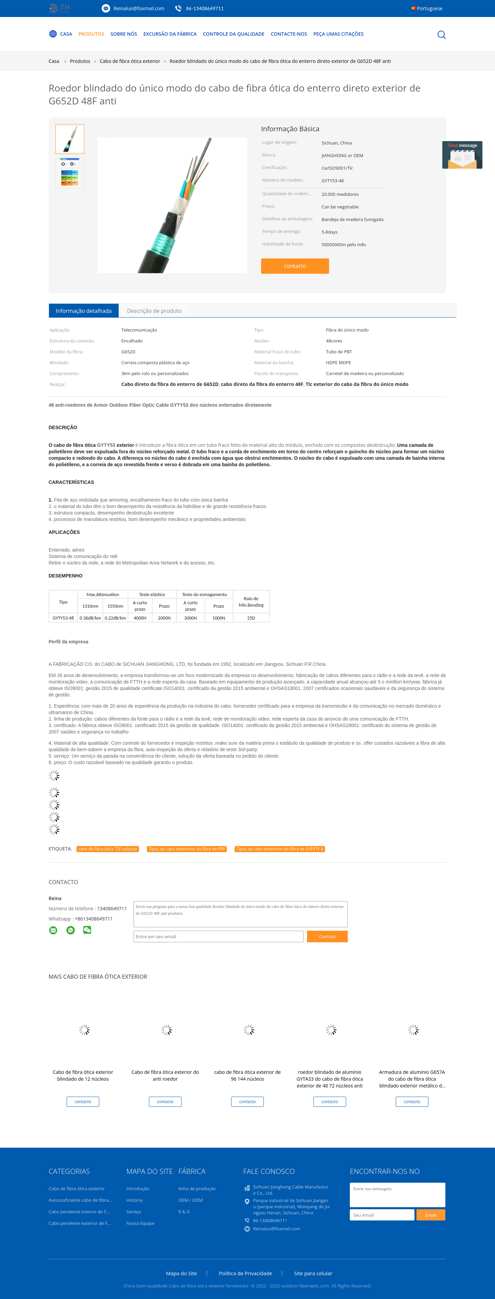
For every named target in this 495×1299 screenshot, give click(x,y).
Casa (60, 34)
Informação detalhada (84, 311)
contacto (295, 266)
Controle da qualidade (233, 34)
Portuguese (430, 8)
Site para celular (313, 1273)
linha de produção (197, 1188)
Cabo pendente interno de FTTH (81, 1212)
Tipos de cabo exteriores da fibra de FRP (187, 849)
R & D (184, 1212)
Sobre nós (123, 34)
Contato (327, 936)
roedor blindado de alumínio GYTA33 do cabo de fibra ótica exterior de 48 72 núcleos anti (329, 1079)
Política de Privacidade (245, 1273)
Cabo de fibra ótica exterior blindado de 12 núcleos (83, 1075)
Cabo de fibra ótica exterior (77, 1188)
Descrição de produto (154, 311)
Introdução (137, 1188)
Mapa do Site (181, 1273)
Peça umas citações (339, 34)
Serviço (133, 1212)
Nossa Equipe (140, 1223)
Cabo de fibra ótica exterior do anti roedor (165, 1075)
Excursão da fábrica (170, 34)
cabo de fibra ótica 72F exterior (107, 849)
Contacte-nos (289, 34)
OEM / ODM (190, 1200)
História (134, 1200)
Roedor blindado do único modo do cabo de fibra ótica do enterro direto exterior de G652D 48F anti (280, 61)
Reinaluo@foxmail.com (139, 8)
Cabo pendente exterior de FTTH (82, 1223)
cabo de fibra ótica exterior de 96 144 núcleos (247, 1075)
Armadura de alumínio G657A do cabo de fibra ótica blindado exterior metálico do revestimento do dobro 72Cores (412, 1085)
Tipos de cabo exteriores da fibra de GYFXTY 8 (279, 849)
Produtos (91, 34)
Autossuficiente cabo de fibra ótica (84, 1200)
